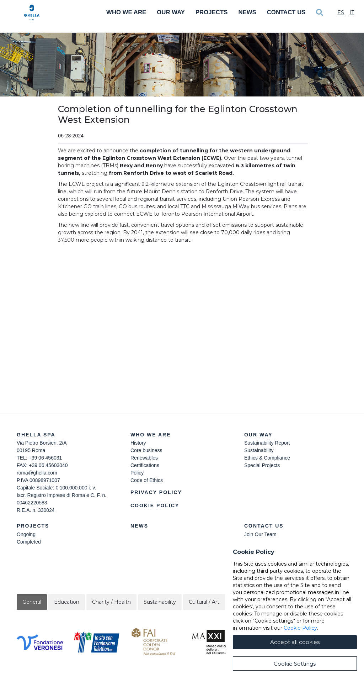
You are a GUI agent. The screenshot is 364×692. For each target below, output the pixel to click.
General (31, 602)
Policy (137, 473)
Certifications (144, 465)
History (138, 443)
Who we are (150, 434)
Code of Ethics (146, 480)
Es (340, 12)
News (247, 12)
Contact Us (286, 12)
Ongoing (26, 534)
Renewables (144, 458)
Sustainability (259, 450)
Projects (212, 12)
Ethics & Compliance (267, 458)
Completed (29, 542)
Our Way (171, 12)
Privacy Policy (156, 492)
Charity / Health (111, 602)
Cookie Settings (295, 663)
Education (66, 602)
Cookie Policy (154, 505)
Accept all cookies (295, 642)
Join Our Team (260, 534)
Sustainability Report (267, 443)
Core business (146, 450)
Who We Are (126, 12)
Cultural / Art (204, 602)
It (351, 12)
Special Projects (262, 465)
